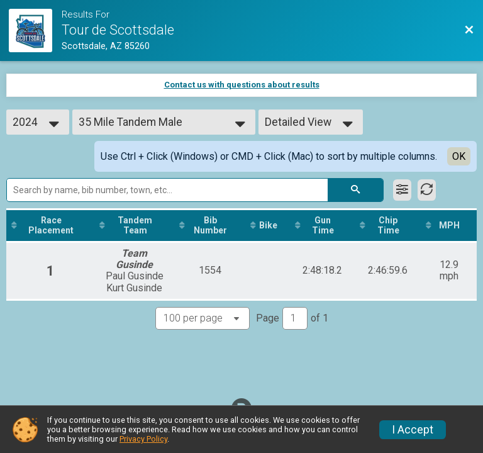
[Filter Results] (402, 190)
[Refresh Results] (427, 190)
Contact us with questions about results (241, 84)
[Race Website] (35, 30)
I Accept (412, 429)
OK (458, 156)
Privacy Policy (143, 439)
